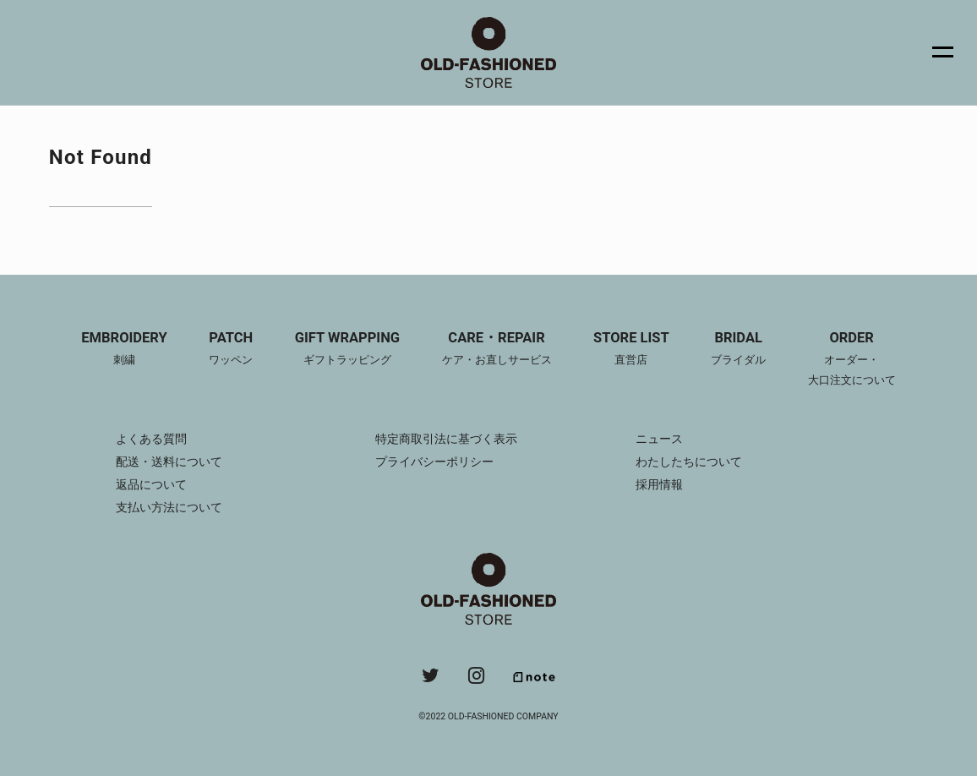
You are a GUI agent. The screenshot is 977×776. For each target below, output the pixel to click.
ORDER (852, 360)
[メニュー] (933, 52)
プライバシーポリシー (434, 461)
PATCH (231, 350)
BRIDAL (738, 350)
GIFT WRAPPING (347, 350)
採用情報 (659, 484)
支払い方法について (169, 507)
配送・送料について (169, 461)
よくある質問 (151, 438)
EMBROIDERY (123, 350)
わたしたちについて (689, 461)
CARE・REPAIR (497, 350)
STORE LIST (631, 350)
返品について (151, 484)
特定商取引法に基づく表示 (446, 438)
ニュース (659, 438)
